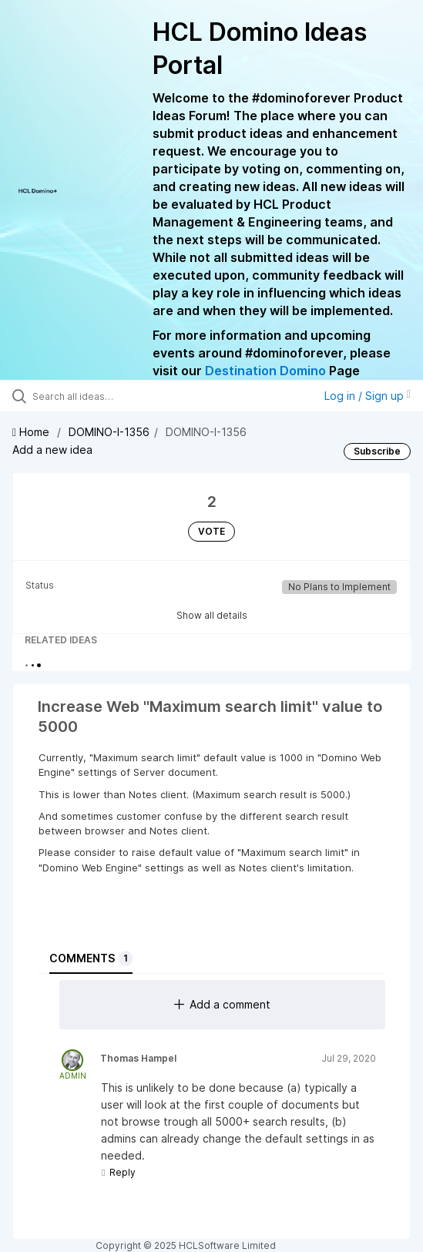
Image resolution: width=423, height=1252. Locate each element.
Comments (91, 958)
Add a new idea (52, 449)
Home (32, 431)
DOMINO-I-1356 (109, 431)
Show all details (211, 615)
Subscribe (377, 451)
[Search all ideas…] (119, 396)
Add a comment (222, 1004)
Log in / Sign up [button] (367, 395)
